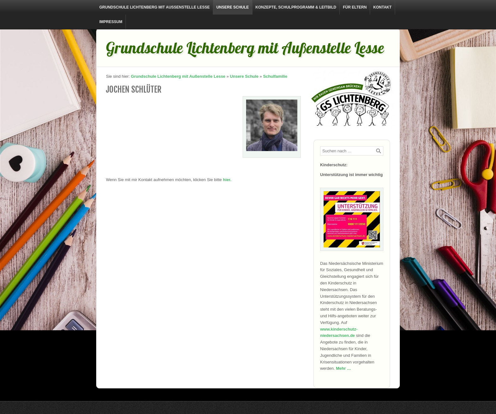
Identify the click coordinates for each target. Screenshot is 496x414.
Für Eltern (355, 7)
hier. (227, 179)
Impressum (110, 22)
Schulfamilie (275, 76)
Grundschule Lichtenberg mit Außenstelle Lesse (154, 7)
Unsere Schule (232, 7)
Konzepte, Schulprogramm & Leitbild (296, 7)
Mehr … (343, 368)
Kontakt (382, 7)
